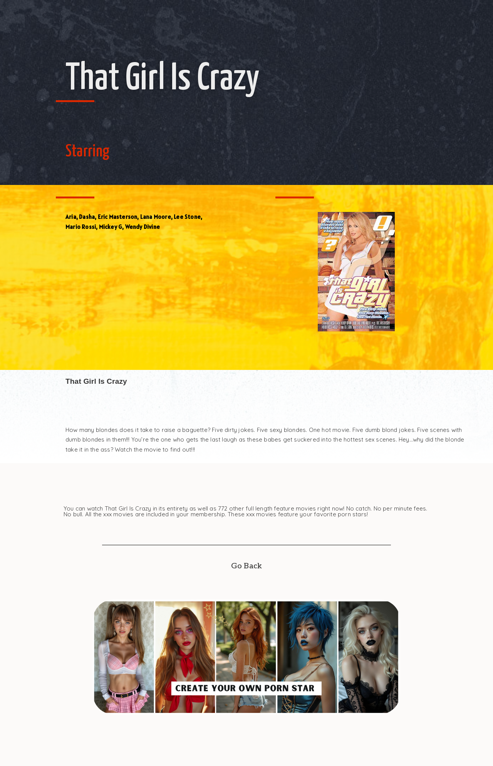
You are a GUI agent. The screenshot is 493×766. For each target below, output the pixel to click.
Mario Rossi (80, 226)
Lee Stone (187, 216)
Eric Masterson (118, 216)
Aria (70, 216)
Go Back (246, 566)
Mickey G (110, 226)
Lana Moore (155, 216)
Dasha (87, 216)
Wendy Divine (142, 226)
